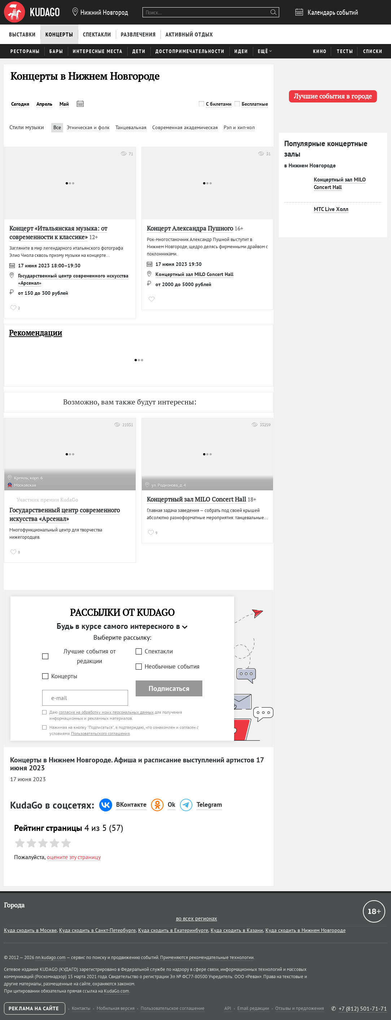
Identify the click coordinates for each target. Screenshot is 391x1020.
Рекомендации (35, 333)
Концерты (64, 676)
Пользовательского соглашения (100, 733)
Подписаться (169, 688)
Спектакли (159, 651)
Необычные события (172, 666)
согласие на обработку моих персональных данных (106, 712)
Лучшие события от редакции (89, 656)
